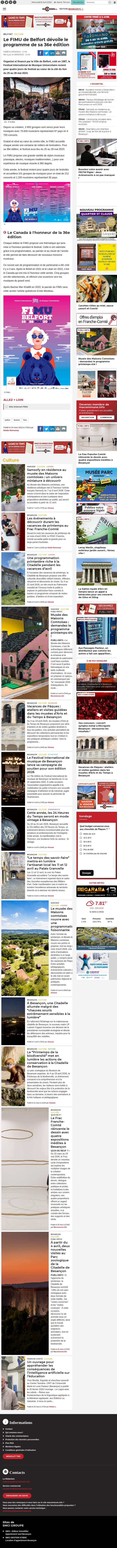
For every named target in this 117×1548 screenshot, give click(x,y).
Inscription (87, 417)
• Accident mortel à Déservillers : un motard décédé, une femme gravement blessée (96, 92)
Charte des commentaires (17, 1436)
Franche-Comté (35, 1359)
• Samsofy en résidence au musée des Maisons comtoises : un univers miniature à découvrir (95, 112)
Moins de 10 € (89, 834)
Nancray (31, 467)
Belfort (8, 34)
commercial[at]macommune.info (17, 1489)
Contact (8, 1429)
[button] (109, 2)
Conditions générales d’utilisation (20, 1450)
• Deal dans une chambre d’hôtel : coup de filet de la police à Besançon (94, 131)
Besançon (32, 515)
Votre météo (96, 883)
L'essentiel (96, 84)
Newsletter (13, 1456)
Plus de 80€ (88, 850)
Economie (53, 754)
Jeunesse (52, 703)
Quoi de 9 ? (56, 1115)
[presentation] (61, 116)
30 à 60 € (87, 842)
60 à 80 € (87, 846)
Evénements (54, 810)
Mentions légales (13, 1446)
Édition (64, 9)
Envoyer (86, 873)
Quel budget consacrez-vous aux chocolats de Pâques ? (95, 827)
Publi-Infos (56, 612)
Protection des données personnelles (22, 1439)
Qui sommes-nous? (14, 1432)
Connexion (106, 417)
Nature (51, 1049)
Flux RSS (9, 1443)
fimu (25, 420)
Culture (18, 34)
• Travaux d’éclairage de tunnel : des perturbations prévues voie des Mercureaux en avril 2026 (96, 102)
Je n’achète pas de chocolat (95, 853)
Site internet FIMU (16, 407)
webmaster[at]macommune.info (17, 1511)
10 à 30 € (87, 838)
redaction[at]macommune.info (16, 1482)
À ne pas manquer (97, 661)
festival (17, 420)
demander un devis (17, 1495)
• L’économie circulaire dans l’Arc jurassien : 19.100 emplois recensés (94, 121)
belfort (7, 420)
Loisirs (50, 467)
